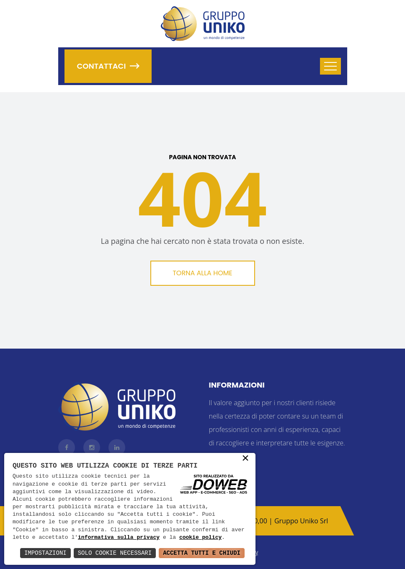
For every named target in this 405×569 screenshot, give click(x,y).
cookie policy (200, 537)
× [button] (245, 459)
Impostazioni (45, 553)
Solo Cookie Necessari (115, 553)
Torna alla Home (202, 273)
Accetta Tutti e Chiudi (201, 553)
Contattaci (108, 66)
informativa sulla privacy (119, 537)
